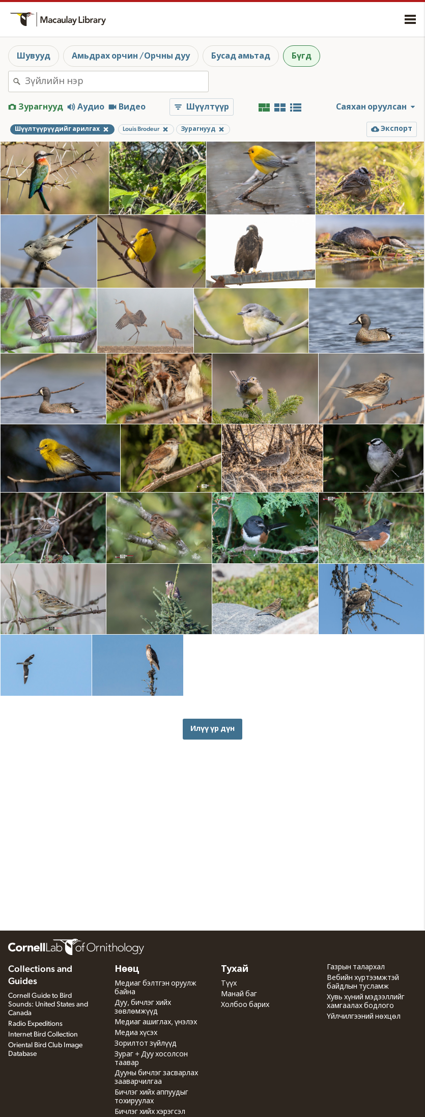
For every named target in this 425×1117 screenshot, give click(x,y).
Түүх (229, 983)
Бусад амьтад (240, 56)
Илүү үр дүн (212, 728)
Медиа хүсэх (136, 1033)
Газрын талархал (356, 967)
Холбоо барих (245, 1005)
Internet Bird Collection (43, 1034)
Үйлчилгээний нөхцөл (364, 1016)
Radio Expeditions (35, 1023)
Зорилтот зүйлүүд (146, 1043)
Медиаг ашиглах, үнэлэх (156, 1022)
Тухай (234, 969)
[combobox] (116, 81)
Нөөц (127, 969)
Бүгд (301, 56)
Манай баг (239, 994)
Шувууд (33, 56)
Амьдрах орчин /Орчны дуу (131, 56)
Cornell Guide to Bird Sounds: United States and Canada (48, 1004)
